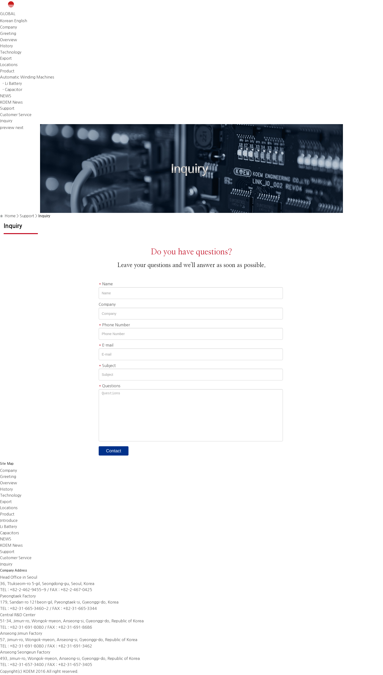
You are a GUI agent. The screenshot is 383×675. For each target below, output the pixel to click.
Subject (107, 365)
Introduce (9, 520)
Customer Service (16, 115)
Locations (9, 65)
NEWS (5, 96)
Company (8, 27)
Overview (8, 40)
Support (7, 108)
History (6, 46)
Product (7, 71)
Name (106, 284)
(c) (19, 671)
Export (6, 58)
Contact (113, 450)
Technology (10, 52)
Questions (109, 386)
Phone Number (114, 325)
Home (10, 216)
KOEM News (11, 102)
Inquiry (6, 121)
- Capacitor (12, 89)
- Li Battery (12, 83)
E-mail (106, 345)
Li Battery (8, 526)
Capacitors (9, 533)
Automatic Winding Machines (27, 77)
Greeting (8, 33)
